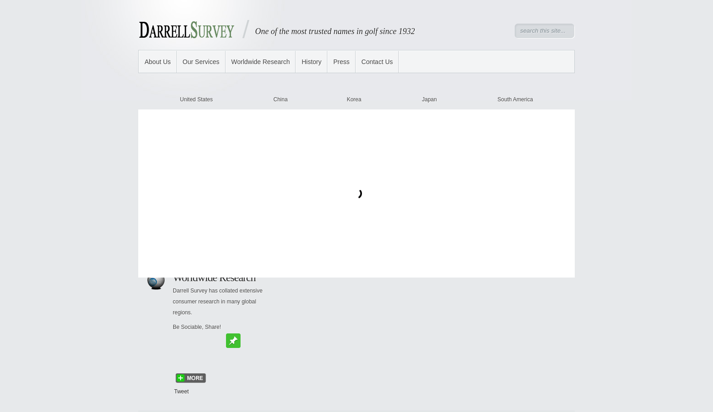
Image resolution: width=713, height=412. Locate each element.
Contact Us (377, 61)
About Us (158, 61)
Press (341, 61)
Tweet (181, 391)
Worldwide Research (260, 61)
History (311, 61)
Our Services (201, 61)
